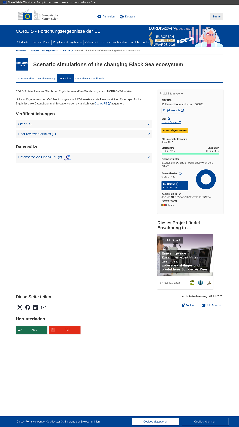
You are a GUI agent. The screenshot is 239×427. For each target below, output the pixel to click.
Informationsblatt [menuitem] (26, 78)
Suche (145, 42)
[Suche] (216, 16)
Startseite (23, 42)
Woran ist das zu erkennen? (79, 2)
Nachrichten (120, 42)
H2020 (66, 50)
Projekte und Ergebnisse (67, 42)
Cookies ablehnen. (205, 421)
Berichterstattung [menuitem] (47, 78)
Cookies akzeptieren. (155, 421)
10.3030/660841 (169, 122)
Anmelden (106, 17)
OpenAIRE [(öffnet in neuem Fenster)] (101, 103)
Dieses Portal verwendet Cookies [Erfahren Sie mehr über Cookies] (36, 421)
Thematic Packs (40, 42)
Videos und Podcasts (97, 42)
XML (34, 329)
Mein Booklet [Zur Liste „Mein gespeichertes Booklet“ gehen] (211, 305)
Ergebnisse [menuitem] (65, 78)
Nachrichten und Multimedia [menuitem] (89, 78)
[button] (127, 17)
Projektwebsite (174, 110)
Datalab (134, 42)
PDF (67, 329)
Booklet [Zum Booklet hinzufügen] (188, 305)
